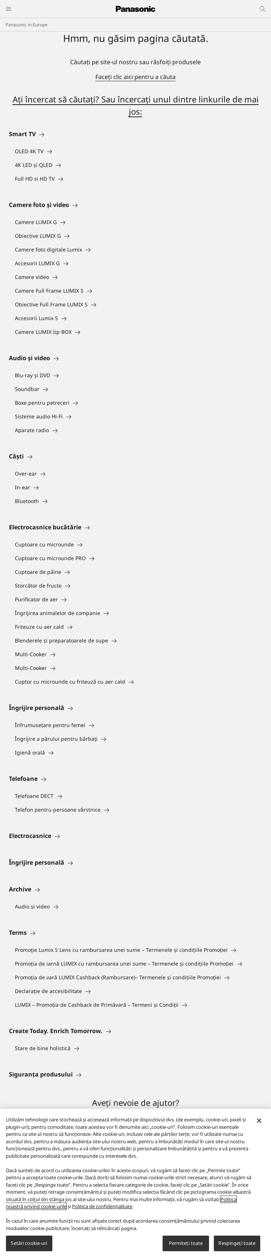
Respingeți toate (236, 1243)
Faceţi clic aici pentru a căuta (135, 77)
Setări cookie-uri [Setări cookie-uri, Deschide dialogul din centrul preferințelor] (29, 1243)
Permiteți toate (186, 1243)
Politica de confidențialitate (102, 1206)
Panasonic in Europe (27, 25)
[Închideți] (259, 1120)
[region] (135, 1184)
